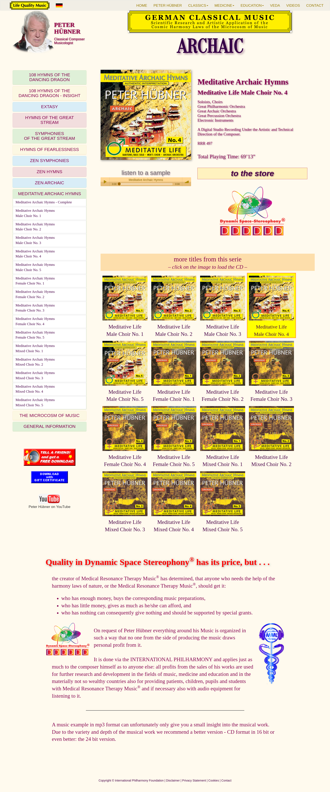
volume (186, 181)
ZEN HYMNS (49, 171)
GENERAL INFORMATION (49, 426)
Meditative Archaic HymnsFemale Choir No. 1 (35, 281)
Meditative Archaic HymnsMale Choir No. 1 (35, 213)
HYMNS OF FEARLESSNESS (49, 149)
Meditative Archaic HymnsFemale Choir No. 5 (35, 335)
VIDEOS (293, 5)
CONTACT (315, 5)
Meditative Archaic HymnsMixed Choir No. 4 (35, 389)
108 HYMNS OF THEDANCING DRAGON (49, 77)
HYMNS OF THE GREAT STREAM (49, 120)
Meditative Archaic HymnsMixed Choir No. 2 (35, 362)
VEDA (275, 5)
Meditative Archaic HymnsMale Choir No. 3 (35, 240)
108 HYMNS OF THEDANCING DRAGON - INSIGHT (49, 93)
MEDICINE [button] (224, 5)
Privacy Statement (194, 780)
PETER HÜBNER (167, 5)
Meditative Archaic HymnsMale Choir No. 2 (35, 226)
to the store (252, 173)
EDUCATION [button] (252, 5)
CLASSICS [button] (198, 5)
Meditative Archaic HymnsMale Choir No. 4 (35, 253)
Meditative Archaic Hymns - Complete (44, 202)
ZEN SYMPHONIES (49, 160)
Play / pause (105, 181)
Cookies (213, 780)
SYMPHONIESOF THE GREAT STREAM (49, 136)
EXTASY (49, 106)
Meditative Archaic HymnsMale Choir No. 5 (35, 267)
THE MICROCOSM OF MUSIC (49, 415)
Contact (226, 780)
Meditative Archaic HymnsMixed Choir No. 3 (35, 375)
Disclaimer (173, 780)
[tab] (49, 77)
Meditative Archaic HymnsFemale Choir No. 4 (35, 321)
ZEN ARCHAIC (49, 182)
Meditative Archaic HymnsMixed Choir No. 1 (35, 348)
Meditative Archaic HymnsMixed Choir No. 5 (35, 402)
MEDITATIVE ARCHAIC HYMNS (49, 193)
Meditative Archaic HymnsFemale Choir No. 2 (35, 294)
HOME (141, 5)
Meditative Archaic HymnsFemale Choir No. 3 (35, 308)
